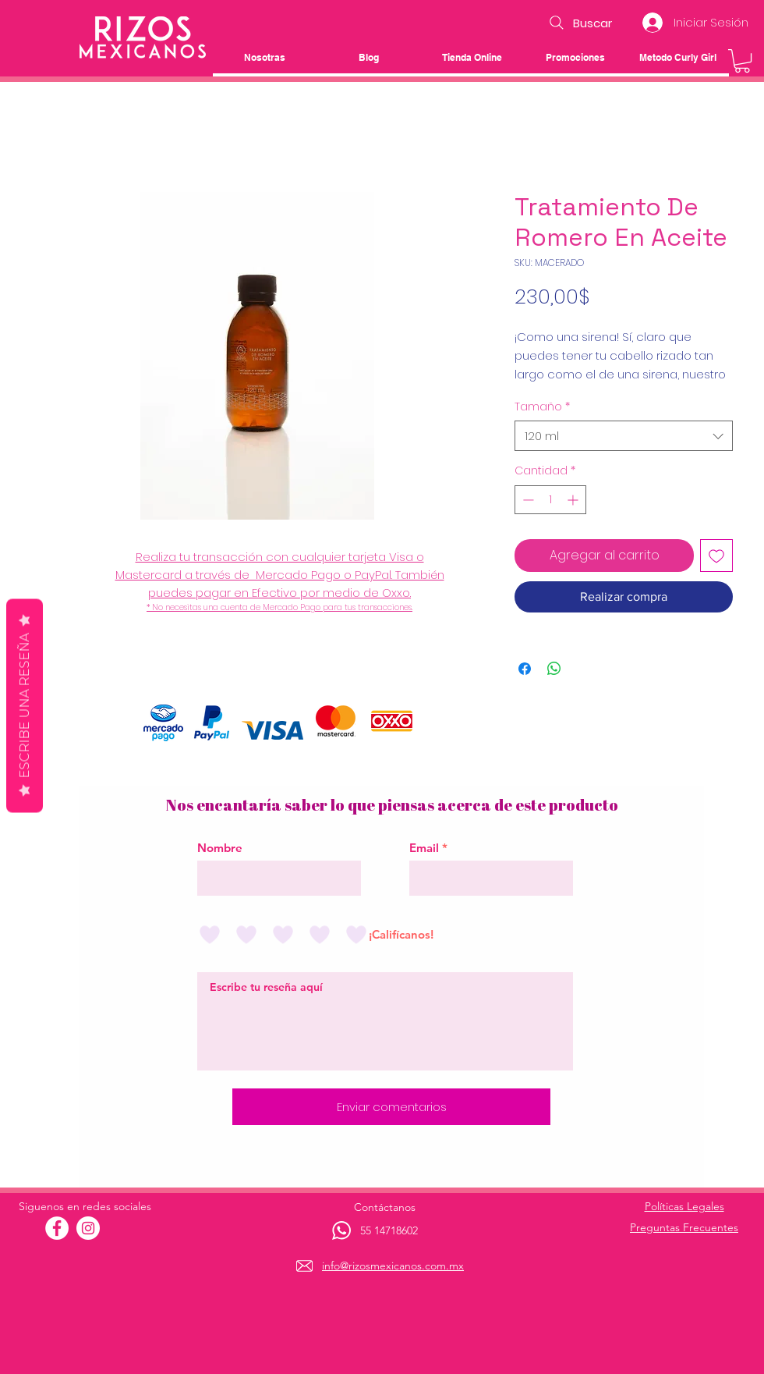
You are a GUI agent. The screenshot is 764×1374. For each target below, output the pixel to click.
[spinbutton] (550, 499)
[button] (742, 61)
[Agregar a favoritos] (716, 555)
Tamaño (542, 406)
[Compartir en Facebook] (524, 668)
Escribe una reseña (24, 705)
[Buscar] (579, 22)
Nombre (219, 848)
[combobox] (624, 436)
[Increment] (574, 499)
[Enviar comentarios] (391, 1106)
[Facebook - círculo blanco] (57, 1228)
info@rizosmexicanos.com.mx (393, 1266)
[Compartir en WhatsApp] (554, 668)
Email (424, 848)
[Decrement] (526, 499)
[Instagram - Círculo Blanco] (88, 1228)
